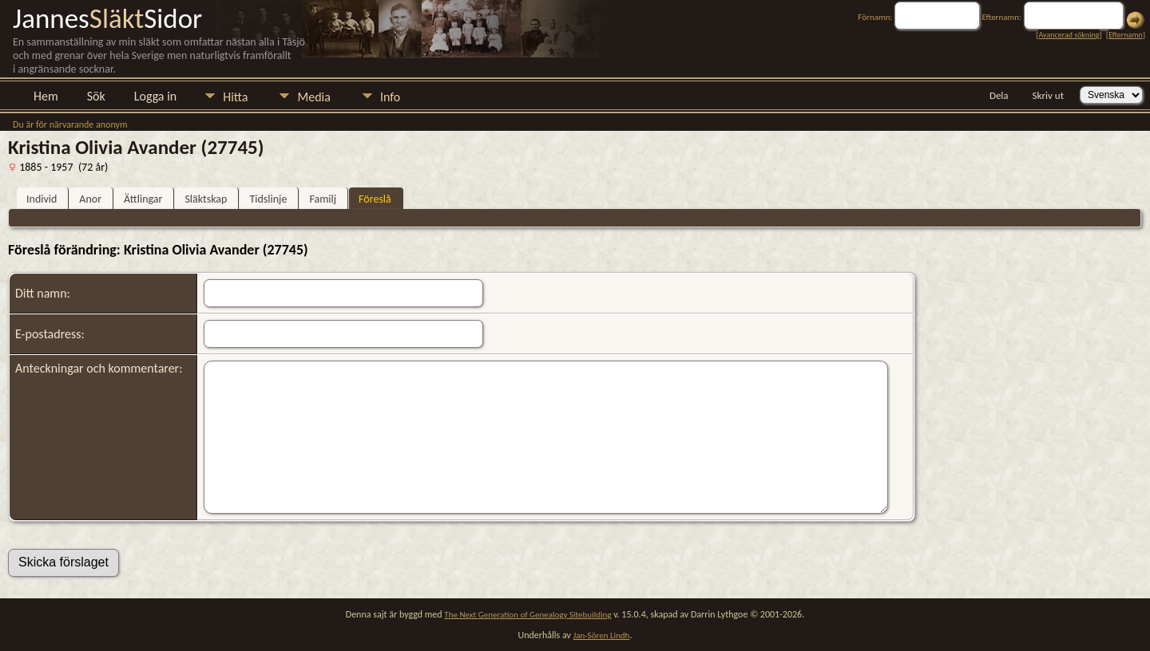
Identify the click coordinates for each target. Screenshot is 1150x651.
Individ (41, 199)
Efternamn (1125, 35)
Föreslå (375, 199)
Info (390, 97)
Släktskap (205, 199)
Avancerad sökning (1068, 35)
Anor (90, 199)
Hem (46, 96)
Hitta (235, 97)
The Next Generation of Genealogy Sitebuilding (527, 615)
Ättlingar (143, 199)
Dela (999, 95)
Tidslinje (268, 199)
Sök (96, 96)
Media (313, 97)
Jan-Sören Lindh (601, 635)
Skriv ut (1048, 95)
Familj (322, 199)
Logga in (155, 96)
